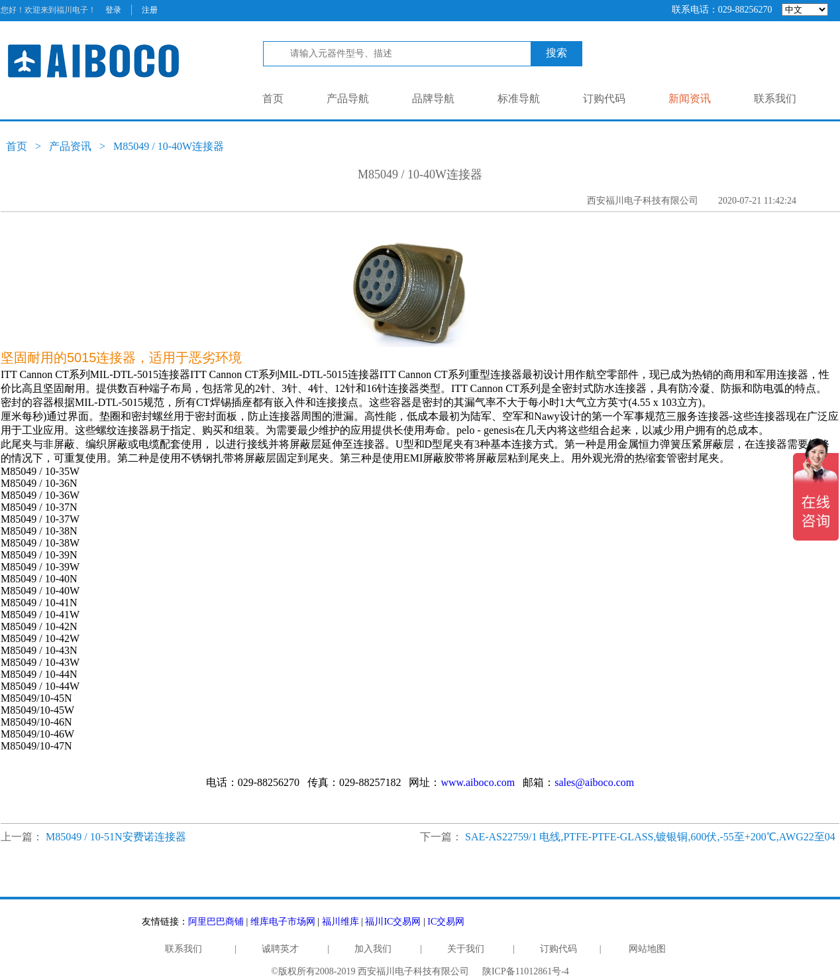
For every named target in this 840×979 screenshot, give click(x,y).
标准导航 (519, 98)
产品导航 (348, 98)
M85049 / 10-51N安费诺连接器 (116, 836)
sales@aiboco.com (594, 782)
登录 (113, 10)
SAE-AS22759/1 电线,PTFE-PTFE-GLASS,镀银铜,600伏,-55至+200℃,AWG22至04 (650, 836)
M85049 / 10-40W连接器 (168, 146)
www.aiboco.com (478, 782)
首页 (273, 98)
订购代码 (604, 98)
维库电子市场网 (282, 922)
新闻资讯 (689, 98)
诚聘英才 (280, 949)
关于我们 (465, 949)
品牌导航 (433, 98)
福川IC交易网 (393, 922)
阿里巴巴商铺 (216, 922)
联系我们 (775, 98)
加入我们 (373, 949)
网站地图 (647, 949)
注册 (150, 10)
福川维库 (340, 922)
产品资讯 (70, 146)
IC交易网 (445, 922)
